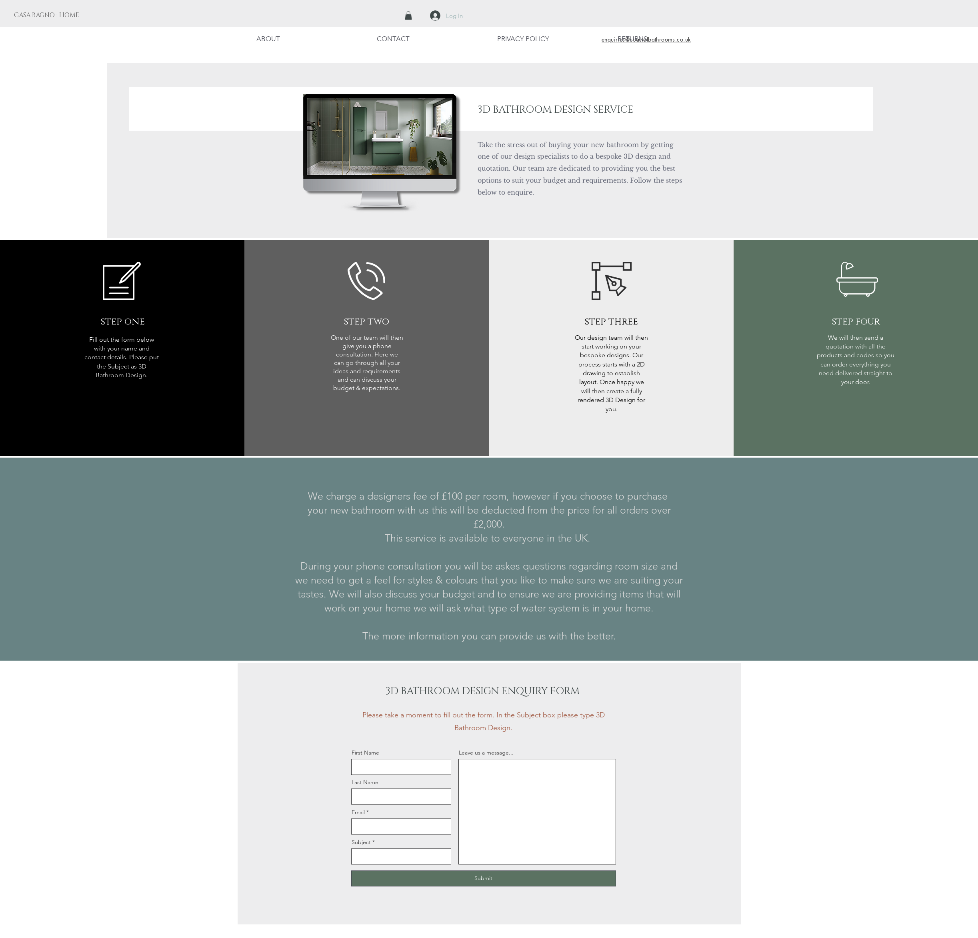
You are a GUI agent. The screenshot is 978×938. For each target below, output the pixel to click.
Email (358, 812)
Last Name (365, 782)
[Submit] (483, 878)
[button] (408, 15)
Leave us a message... (486, 752)
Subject (361, 842)
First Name (365, 752)
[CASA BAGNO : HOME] (46, 15)
